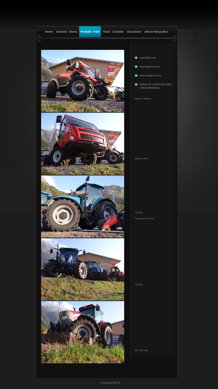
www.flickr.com (148, 57)
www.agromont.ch (150, 66)
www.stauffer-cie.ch (150, 75)
